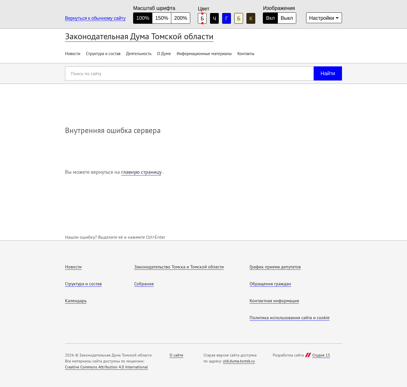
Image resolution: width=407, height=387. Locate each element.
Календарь (75, 300)
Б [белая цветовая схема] (202, 18)
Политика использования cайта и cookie (290, 317)
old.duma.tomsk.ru (239, 361)
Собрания (144, 283)
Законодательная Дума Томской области (139, 36)
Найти (328, 73)
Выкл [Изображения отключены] (287, 18)
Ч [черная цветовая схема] (214, 18)
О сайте (176, 355)
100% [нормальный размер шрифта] (142, 18)
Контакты (245, 53)
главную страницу (141, 172)
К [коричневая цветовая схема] (251, 18)
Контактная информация (274, 300)
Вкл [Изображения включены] (270, 18)
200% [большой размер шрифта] (180, 18)
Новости (72, 53)
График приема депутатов (275, 266)
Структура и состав (103, 53)
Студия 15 (321, 355)
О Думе (164, 53)
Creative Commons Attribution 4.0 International (106, 366)
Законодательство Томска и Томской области (179, 266)
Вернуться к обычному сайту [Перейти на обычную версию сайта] (95, 18)
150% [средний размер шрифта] (161, 18)
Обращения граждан (270, 283)
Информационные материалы (204, 53)
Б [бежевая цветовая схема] (239, 18)
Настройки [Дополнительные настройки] (321, 18)
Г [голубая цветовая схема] (226, 18)
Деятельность (138, 53)
